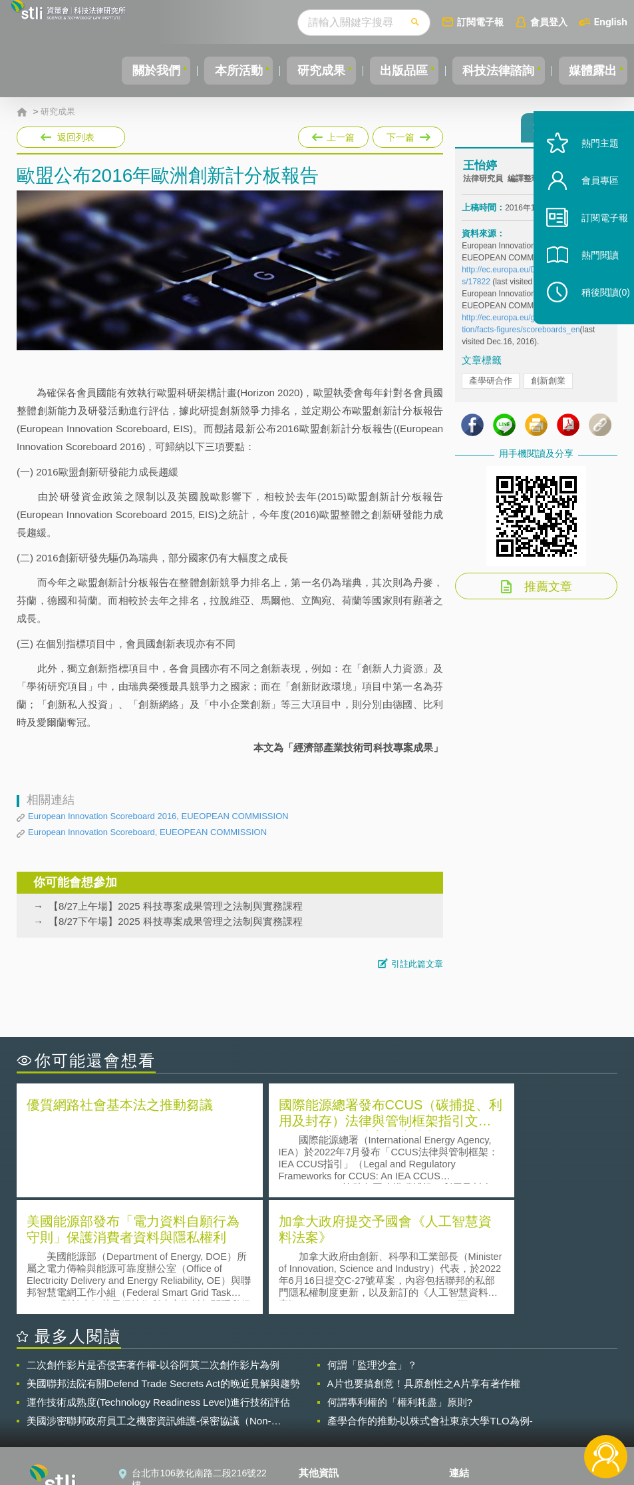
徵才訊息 (325, 1393)
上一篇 (333, 135)
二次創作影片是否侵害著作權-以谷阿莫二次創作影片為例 (153, 1246)
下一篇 (407, 135)
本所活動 (212, 71)
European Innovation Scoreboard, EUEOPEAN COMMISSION (147, 832)
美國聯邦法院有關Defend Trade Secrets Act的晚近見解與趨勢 (163, 1265)
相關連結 (534, 1374)
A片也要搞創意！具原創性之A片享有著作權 (423, 1265)
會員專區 (589, 205)
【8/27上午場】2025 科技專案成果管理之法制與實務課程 (176, 906)
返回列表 (75, 137)
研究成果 (301, 71)
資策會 (471, 1374)
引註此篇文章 (417, 964)
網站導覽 (325, 1430)
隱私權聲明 (330, 1374)
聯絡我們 (325, 1411)
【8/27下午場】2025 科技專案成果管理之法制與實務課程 (176, 921)
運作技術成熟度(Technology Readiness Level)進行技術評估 (158, 1283)
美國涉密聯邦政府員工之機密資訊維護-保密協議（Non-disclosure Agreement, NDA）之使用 (149, 1303)
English (610, 21)
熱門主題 (589, 168)
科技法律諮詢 (490, 71)
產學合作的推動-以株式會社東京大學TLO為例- (430, 1302)
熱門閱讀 (589, 280)
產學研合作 (490, 387)
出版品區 (389, 71)
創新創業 (548, 387)
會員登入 (548, 21)
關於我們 (124, 71)
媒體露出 (590, 71)
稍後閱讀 (595, 317)
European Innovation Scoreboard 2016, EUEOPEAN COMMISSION (158, 816)
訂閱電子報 (480, 21)
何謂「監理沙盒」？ (372, 1246)
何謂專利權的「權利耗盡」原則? (399, 1283)
